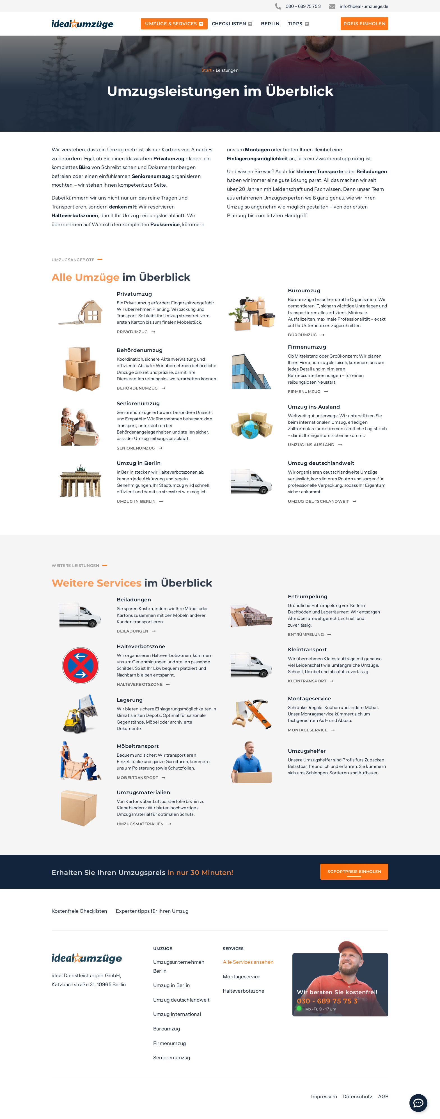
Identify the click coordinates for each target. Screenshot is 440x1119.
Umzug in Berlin (139, 463)
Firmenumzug (307, 347)
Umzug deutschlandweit (321, 463)
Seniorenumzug (138, 403)
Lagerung (130, 700)
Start (206, 70)
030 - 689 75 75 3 (327, 1047)
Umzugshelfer (307, 751)
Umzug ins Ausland (314, 407)
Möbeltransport (138, 746)
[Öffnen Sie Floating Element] (418, 1103)
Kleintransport (307, 649)
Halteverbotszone (141, 646)
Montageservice (309, 698)
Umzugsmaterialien (143, 792)
